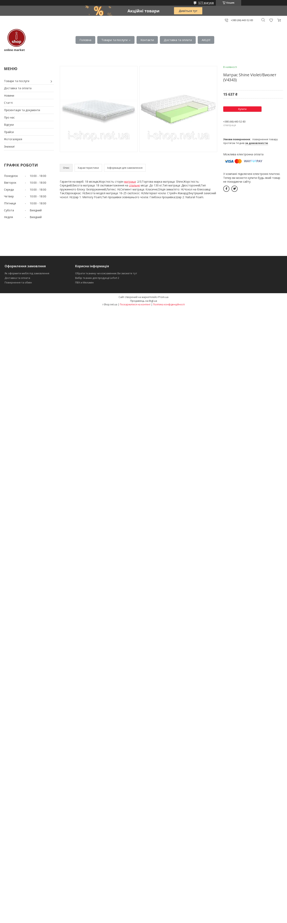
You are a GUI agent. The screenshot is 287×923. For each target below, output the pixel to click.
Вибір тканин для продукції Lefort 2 (97, 278)
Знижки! (9, 146)
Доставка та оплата (178, 40)
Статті (8, 103)
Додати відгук (271, 20)
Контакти (147, 40)
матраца (130, 181)
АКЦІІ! (206, 40)
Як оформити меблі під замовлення (27, 273)
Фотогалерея (13, 139)
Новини (9, 95)
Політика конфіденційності (169, 304)
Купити (242, 109)
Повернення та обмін (18, 282)
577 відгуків (206, 3)
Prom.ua (163, 297)
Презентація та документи (22, 110)
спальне (134, 185)
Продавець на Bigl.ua (143, 301)
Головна (85, 40)
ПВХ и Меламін (84, 282)
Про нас (9, 117)
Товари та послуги (114, 40)
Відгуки (9, 124)
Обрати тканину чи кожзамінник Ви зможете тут (106, 273)
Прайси (9, 132)
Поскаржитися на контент (135, 304)
